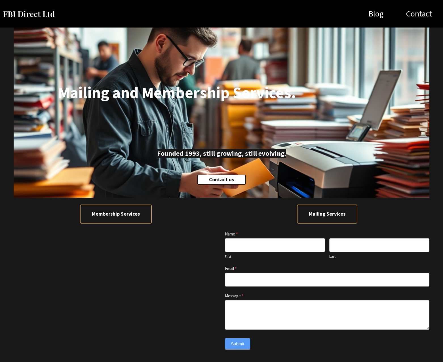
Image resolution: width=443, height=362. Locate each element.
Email (231, 268)
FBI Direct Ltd (29, 14)
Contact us (221, 179)
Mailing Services (327, 214)
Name (231, 234)
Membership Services (116, 214)
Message (234, 295)
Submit (237, 343)
